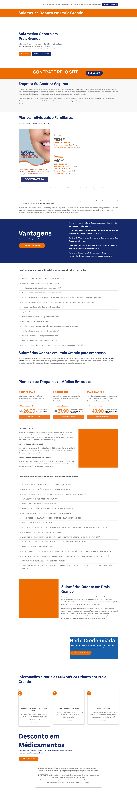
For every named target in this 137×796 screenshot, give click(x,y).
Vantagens (74, 4)
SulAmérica (79, 89)
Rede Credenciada (85, 4)
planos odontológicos (68, 101)
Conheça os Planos (54, 4)
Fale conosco (96, 4)
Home (44, 4)
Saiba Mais (34, 723)
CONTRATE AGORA (34, 417)
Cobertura (65, 4)
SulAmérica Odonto (102, 597)
